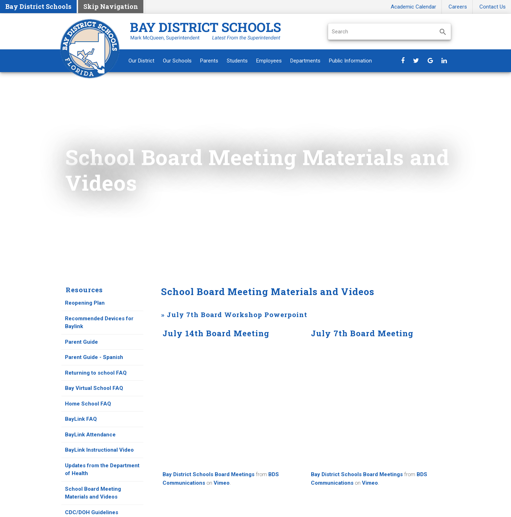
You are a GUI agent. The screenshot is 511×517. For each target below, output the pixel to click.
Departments (305, 61)
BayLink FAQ (81, 419)
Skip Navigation (110, 6)
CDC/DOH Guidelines (92, 512)
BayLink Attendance (90, 434)
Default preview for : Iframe (231, 404)
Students (237, 61)
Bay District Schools (38, 6)
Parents (209, 61)
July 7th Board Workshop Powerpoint (237, 314)
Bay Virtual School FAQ (95, 388)
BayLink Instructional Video (99, 450)
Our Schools (177, 61)
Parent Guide (81, 342)
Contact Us (492, 7)
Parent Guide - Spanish (95, 357)
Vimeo (222, 483)
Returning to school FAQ (96, 373)
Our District (141, 61)
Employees (269, 61)
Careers (458, 7)
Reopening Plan (85, 303)
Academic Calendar (413, 7)
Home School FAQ (88, 404)
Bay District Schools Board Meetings (208, 474)
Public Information (350, 61)
